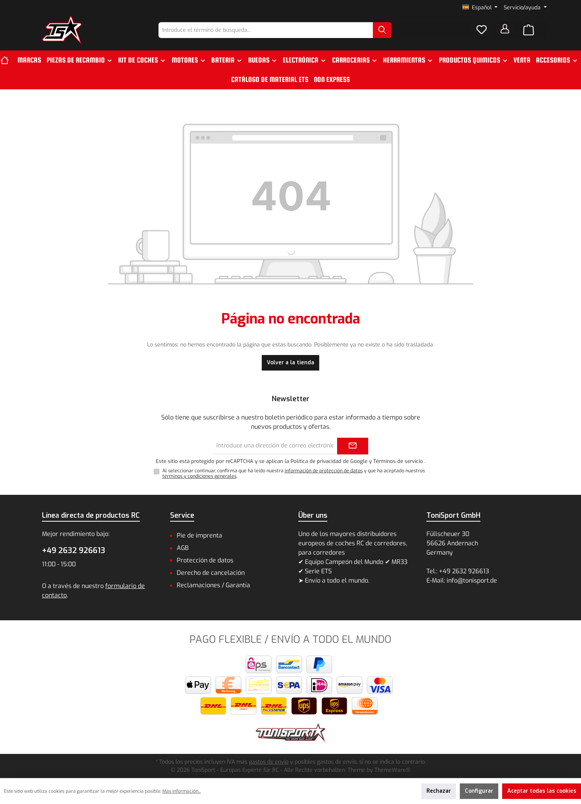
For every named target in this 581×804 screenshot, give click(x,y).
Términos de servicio (398, 461)
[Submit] (352, 446)
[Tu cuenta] (505, 28)
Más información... (181, 791)
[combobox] (265, 30)
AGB (183, 548)
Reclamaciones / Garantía (213, 585)
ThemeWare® (392, 770)
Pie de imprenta (199, 535)
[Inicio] (7, 60)
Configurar (479, 791)
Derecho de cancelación (211, 573)
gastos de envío (269, 762)
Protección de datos (205, 560)
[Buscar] (382, 30)
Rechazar (438, 791)
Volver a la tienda (290, 362)
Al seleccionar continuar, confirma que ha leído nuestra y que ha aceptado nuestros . (293, 474)
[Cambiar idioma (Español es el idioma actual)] (480, 7)
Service (182, 515)
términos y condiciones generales (199, 476)
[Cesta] (528, 30)
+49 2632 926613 (73, 550)
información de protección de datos (324, 471)
